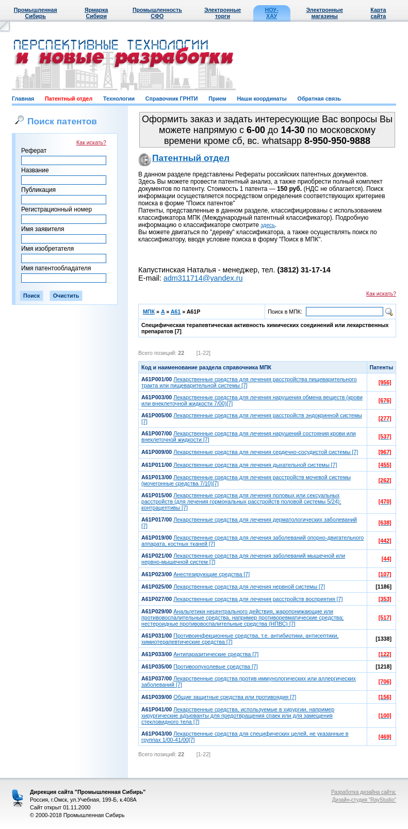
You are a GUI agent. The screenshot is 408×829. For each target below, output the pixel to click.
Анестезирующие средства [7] (211, 574)
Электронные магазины (324, 13)
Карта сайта (378, 13)
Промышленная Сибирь (35, 13)
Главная (23, 98)
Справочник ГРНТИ (171, 98)
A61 (176, 311)
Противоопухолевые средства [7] (215, 666)
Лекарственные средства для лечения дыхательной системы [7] (255, 465)
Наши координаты (261, 98)
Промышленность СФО (157, 13)
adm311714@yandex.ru (203, 278)
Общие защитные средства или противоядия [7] (234, 697)
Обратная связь (319, 98)
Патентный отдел (68, 98)
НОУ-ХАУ (272, 13)
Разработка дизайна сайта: (363, 792)
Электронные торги (222, 13)
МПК (149, 311)
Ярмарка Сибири (96, 13)
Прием (217, 98)
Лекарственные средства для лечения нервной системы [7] (249, 586)
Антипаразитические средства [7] (215, 654)
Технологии (119, 98)
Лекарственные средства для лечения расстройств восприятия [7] (257, 599)
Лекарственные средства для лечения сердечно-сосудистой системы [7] (265, 452)
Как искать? (91, 142)
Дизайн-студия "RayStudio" (364, 800)
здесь (267, 225)
